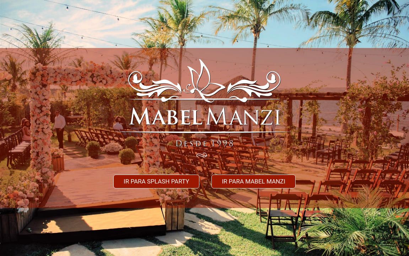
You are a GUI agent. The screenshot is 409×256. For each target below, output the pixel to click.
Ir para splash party (156, 181)
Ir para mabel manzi (253, 181)
